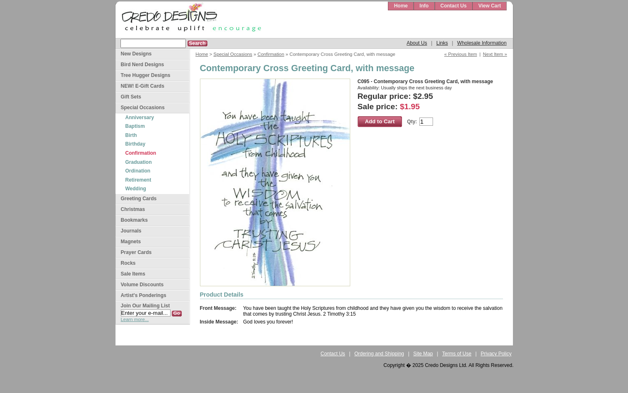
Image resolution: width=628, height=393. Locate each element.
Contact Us (453, 6)
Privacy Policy (496, 354)
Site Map (423, 354)
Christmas (133, 209)
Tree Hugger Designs (146, 75)
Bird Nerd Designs (142, 64)
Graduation (138, 162)
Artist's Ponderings (143, 295)
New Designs (136, 54)
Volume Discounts (142, 285)
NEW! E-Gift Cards (142, 86)
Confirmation (270, 54)
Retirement (138, 180)
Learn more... (135, 319)
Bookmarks (134, 220)
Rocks (128, 263)
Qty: (412, 122)
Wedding (135, 189)
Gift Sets (131, 97)
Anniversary (139, 117)
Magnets (131, 241)
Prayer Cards (136, 252)
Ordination (138, 171)
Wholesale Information (481, 43)
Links (442, 43)
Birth (131, 135)
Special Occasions (233, 54)
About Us (417, 43)
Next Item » (495, 54)
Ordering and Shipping (379, 354)
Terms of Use (457, 354)
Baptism (135, 126)
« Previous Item (460, 54)
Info (423, 6)
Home (401, 6)
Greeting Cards (139, 198)
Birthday (135, 144)
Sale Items (133, 274)
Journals (131, 231)
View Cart (489, 6)
